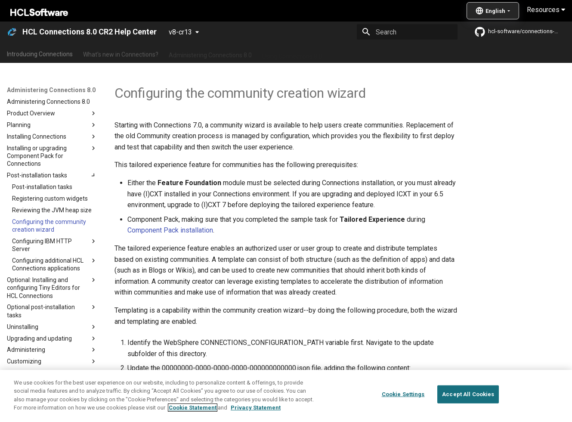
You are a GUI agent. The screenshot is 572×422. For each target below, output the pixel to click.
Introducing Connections (40, 53)
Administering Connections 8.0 (210, 53)
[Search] (407, 32)
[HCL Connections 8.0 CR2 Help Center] (12, 31)
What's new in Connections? (120, 53)
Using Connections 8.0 (292, 53)
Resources (546, 10)
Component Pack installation (170, 230)
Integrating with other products (374, 53)
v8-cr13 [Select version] (180, 32)
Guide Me (439, 53)
